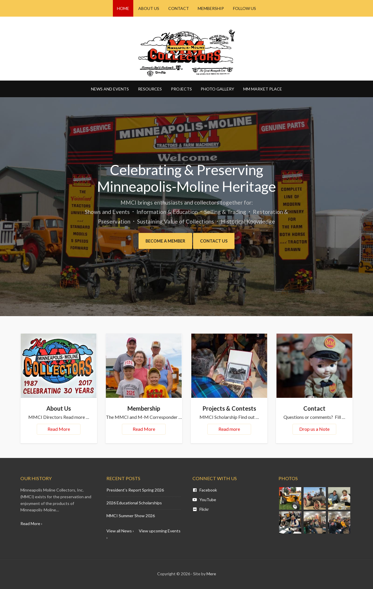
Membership (143, 408)
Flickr (200, 509)
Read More (59, 429)
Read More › (31, 523)
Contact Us (217, 241)
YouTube (204, 499)
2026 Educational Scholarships (134, 502)
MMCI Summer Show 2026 (130, 515)
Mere (211, 573)
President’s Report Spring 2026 (135, 489)
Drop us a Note (314, 429)
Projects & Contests (229, 408)
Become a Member (164, 241)
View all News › (120, 530)
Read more (229, 429)
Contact (314, 408)
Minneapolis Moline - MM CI (186, 52)
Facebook (204, 489)
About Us (58, 408)
